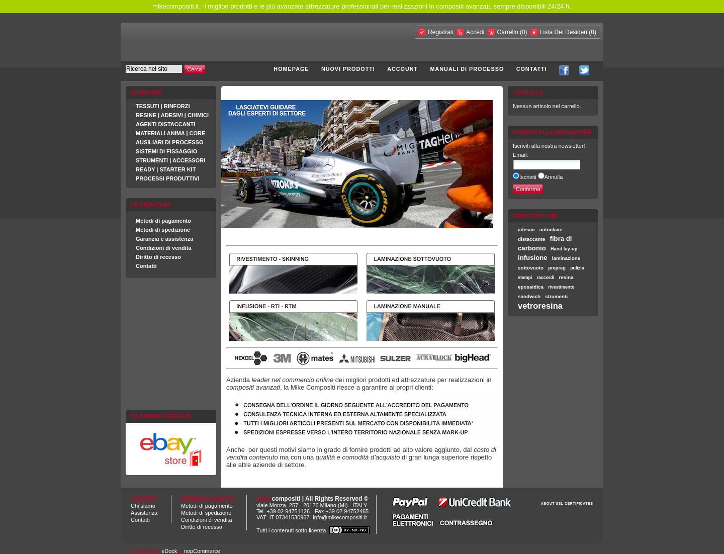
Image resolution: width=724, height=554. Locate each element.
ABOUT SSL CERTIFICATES (567, 503)
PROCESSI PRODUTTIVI (168, 178)
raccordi (546, 277)
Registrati (441, 32)
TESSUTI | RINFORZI (163, 106)
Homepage (291, 69)
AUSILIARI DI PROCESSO (169, 142)
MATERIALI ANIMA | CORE (170, 133)
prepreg (557, 267)
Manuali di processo (467, 69)
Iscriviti (527, 177)
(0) (523, 32)
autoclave (551, 229)
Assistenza (144, 513)
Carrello (508, 32)
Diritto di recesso (158, 257)
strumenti (556, 296)
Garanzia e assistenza (164, 239)
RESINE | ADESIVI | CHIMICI (172, 115)
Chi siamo (143, 506)
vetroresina (540, 305)
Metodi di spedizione (163, 230)
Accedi (475, 32)
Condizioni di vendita (164, 248)
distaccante (531, 239)
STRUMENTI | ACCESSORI (170, 160)
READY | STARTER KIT (166, 169)
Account (402, 69)
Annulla (554, 177)
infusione (533, 257)
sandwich (529, 296)
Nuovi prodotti (348, 69)
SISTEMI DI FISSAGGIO (166, 151)
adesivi (526, 229)
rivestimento (561, 287)
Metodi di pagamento (163, 221)
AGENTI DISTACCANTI (165, 124)
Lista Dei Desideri (563, 32)
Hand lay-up (564, 248)
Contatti (531, 69)
